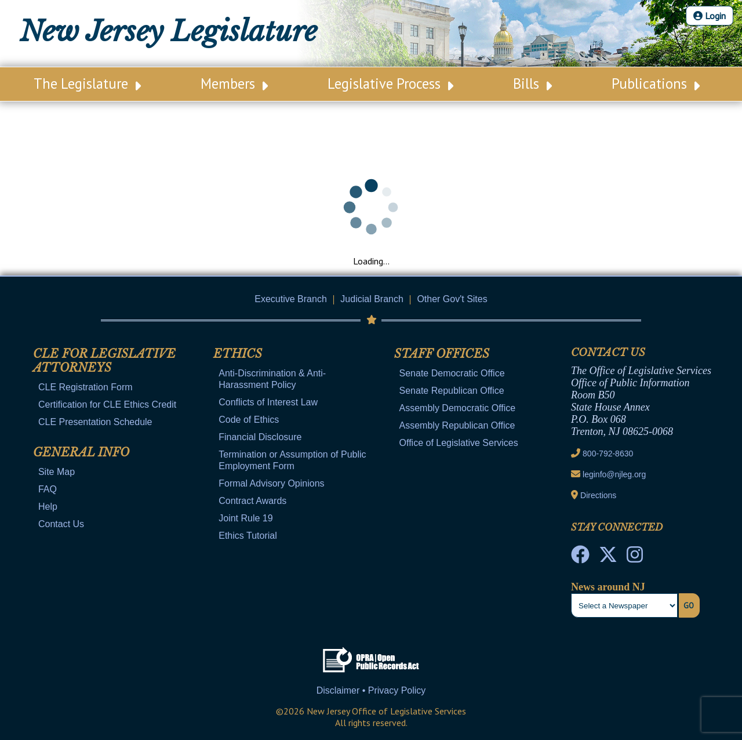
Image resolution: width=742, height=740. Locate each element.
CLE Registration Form (85, 387)
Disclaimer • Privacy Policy (371, 690)
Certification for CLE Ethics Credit (107, 404)
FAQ (47, 489)
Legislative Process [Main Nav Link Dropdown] (390, 83)
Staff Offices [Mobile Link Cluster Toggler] (441, 354)
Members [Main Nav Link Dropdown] (234, 83)
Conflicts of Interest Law (268, 402)
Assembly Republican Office (457, 425)
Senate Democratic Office (452, 373)
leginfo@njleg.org (614, 474)
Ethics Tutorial (248, 536)
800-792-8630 (608, 453)
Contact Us (61, 524)
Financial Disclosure (260, 437)
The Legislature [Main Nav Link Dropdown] (87, 83)
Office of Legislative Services (458, 443)
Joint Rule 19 (245, 518)
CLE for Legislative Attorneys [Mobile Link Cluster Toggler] (104, 361)
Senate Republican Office (451, 391)
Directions (598, 495)
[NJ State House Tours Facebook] (580, 558)
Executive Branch (290, 299)
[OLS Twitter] (608, 558)
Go (688, 605)
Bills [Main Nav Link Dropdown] (532, 83)
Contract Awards (252, 501)
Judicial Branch (371, 299)
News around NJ (608, 587)
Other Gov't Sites (452, 299)
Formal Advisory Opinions (271, 483)
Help (47, 507)
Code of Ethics (249, 420)
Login (709, 15)
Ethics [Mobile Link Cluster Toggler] (237, 354)
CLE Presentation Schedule (95, 422)
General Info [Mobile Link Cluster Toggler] (81, 452)
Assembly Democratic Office (457, 408)
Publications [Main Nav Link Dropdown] (656, 83)
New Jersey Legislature (168, 31)
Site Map (56, 472)
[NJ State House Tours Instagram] (635, 558)
